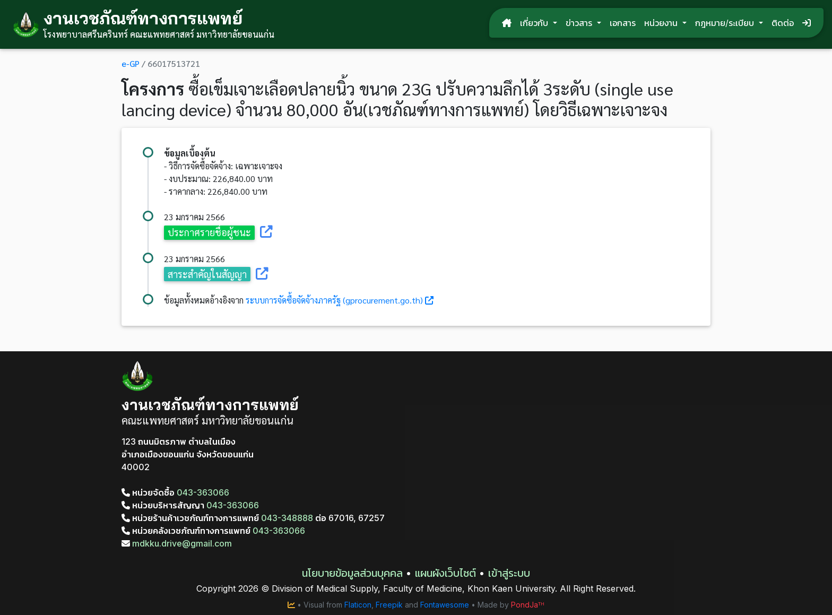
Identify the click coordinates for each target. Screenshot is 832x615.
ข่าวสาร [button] (580, 23)
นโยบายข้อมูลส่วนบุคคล (352, 573)
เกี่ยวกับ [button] (535, 23)
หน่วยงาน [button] (662, 23)
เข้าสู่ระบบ (509, 573)
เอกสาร (623, 23)
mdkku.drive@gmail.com (177, 543)
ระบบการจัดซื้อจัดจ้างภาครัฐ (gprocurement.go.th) (334, 300)
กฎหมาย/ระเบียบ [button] (726, 23)
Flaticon (357, 604)
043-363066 (203, 492)
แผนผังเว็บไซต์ (445, 573)
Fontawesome (444, 604)
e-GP (131, 63)
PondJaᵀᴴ (527, 604)
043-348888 (287, 518)
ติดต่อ (783, 23)
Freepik (389, 604)
